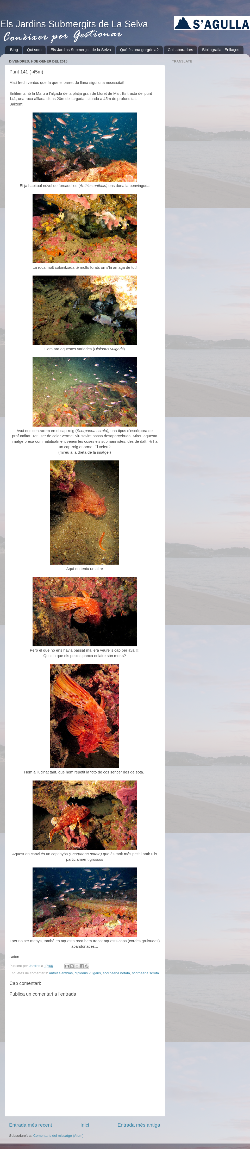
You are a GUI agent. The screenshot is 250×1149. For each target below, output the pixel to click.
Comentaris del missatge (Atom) (58, 1136)
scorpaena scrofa (145, 973)
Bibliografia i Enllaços (220, 49)
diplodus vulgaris (88, 973)
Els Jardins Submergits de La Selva (74, 24)
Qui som (34, 49)
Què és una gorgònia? (139, 49)
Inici (84, 1125)
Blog (14, 49)
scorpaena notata (116, 973)
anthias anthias (61, 973)
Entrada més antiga (138, 1125)
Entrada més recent (30, 1125)
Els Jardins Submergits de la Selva (81, 49)
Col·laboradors (180, 49)
